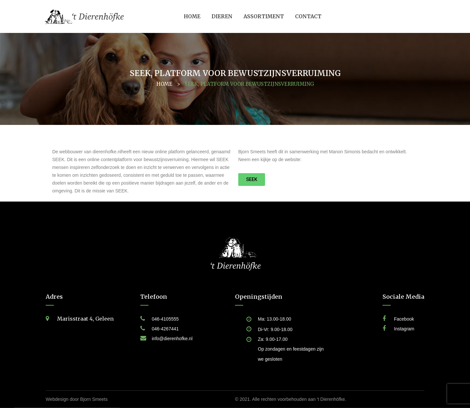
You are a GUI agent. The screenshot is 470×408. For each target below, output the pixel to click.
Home (164, 84)
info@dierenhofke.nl (172, 338)
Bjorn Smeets (94, 399)
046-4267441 (165, 328)
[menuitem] (192, 16)
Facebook (404, 319)
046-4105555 (165, 319)
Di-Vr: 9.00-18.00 (275, 329)
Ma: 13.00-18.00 (274, 319)
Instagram (404, 328)
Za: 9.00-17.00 (273, 339)
